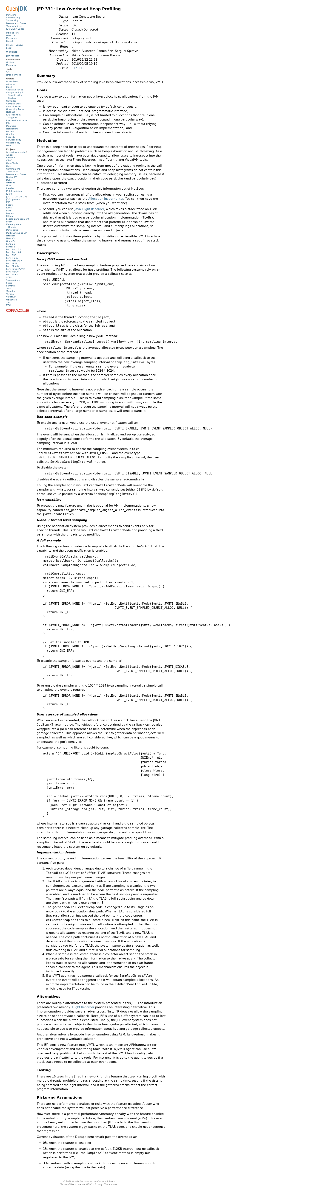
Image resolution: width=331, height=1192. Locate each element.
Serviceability (13, 139)
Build (9, 87)
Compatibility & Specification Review (14, 95)
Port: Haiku (12, 258)
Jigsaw (9, 205)
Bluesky (10, 41)
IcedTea (10, 188)
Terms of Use (67, 1184)
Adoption (11, 84)
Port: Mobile (12, 266)
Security (10, 137)
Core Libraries (14, 106)
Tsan (8, 288)
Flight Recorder (83, 1007)
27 (24, 196)
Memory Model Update (14, 225)
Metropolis (12, 230)
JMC (8, 202)
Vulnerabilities (14, 26)
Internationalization (17, 120)
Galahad (10, 182)
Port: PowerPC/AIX (15, 269)
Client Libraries (14, 89)
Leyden (10, 213)
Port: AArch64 (13, 252)
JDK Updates (13, 199)
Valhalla (10, 291)
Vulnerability (13, 142)
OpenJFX (10, 241)
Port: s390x (12, 274)
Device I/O (11, 177)
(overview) (12, 81)
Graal (9, 185)
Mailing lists (13, 32)
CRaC (9, 160)
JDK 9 (9, 194)
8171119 (77, 68)
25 (16, 196)
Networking (12, 128)
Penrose (10, 246)
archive (22, 152)
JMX (8, 123)
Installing (11, 15)
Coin (8, 166)
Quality (10, 134)
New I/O (10, 238)
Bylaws (10, 45)
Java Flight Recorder (89, 209)
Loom (9, 221)
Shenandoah (13, 280)
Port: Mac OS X (14, 260)
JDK (8, 196)
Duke (9, 180)
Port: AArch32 (13, 249)
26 (20, 196)
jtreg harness (13, 74)
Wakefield (11, 299)
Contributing (13, 17)
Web (8, 145)
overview (12, 152)
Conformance (13, 103)
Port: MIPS (11, 263)
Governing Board (15, 109)
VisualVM (11, 296)
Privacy (98, 1184)
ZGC (8, 305)
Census (19, 45)
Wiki (8, 35)
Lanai (9, 210)
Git (7, 71)
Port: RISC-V (12, 271)
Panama (10, 244)
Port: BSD (11, 255)
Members (11, 126)
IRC (14, 35)
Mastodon (11, 38)
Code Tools (12, 163)
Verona (10, 294)
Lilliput (10, 216)
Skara (9, 283)
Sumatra (11, 285)
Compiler (11, 101)
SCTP (8, 277)
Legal (9, 48)
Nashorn (10, 235)
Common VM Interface (13, 170)
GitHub (10, 62)
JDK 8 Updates (14, 191)
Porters (10, 131)
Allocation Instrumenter (105, 198)
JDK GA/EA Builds (15, 29)
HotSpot (10, 112)
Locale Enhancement (17, 219)
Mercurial (11, 65)
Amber (9, 155)
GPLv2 (89, 1184)
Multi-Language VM (16, 233)
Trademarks (110, 1184)
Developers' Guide (16, 23)
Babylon (10, 157)
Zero (8, 302)
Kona (9, 207)
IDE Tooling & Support (13, 116)
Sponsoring (12, 20)
